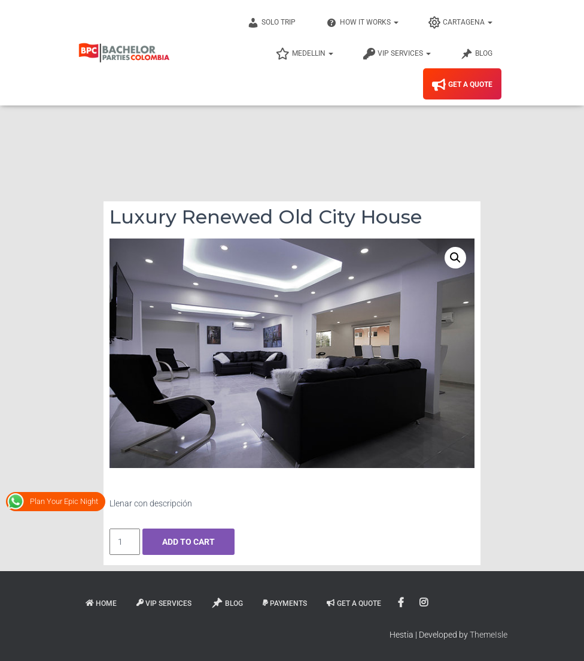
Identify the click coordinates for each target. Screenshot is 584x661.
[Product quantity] (125, 542)
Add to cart (188, 542)
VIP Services (397, 54)
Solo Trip (271, 23)
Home (101, 603)
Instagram (424, 603)
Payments (285, 603)
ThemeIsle (488, 634)
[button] (455, 257)
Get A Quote (462, 85)
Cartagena (460, 23)
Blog (476, 54)
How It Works (362, 23)
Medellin (304, 54)
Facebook (402, 603)
